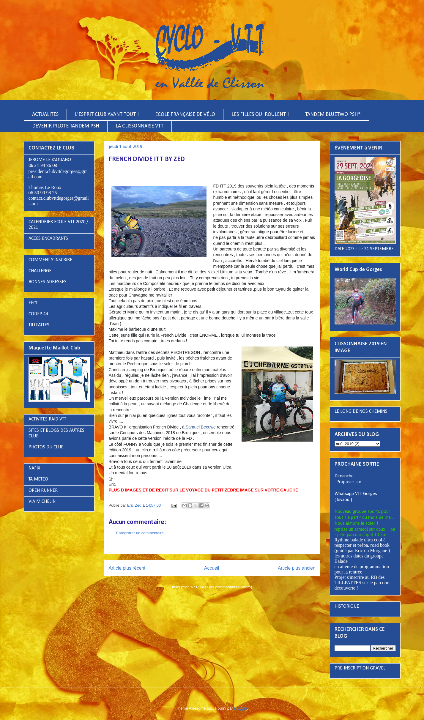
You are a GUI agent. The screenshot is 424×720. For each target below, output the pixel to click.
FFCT (33, 303)
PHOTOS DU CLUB (46, 447)
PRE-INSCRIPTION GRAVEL (360, 668)
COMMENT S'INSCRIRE (50, 260)
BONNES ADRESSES (48, 282)
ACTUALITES (45, 114)
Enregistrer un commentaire (140, 533)
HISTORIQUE (347, 606)
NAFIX (34, 468)
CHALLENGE (40, 271)
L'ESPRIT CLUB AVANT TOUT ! (107, 114)
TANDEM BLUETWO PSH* (333, 114)
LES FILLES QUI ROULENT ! (260, 114)
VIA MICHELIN (42, 501)
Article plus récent (127, 568)
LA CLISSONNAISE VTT (139, 126)
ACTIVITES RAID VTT (47, 419)
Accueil (211, 568)
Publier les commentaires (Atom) (224, 587)
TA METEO (38, 479)
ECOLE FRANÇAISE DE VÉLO (185, 114)
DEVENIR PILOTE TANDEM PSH (65, 126)
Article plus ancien (297, 568)
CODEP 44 (38, 314)
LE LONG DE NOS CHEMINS (361, 411)
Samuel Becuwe (201, 427)
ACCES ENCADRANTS (48, 238)
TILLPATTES (39, 325)
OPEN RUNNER (43, 490)
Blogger (240, 708)
